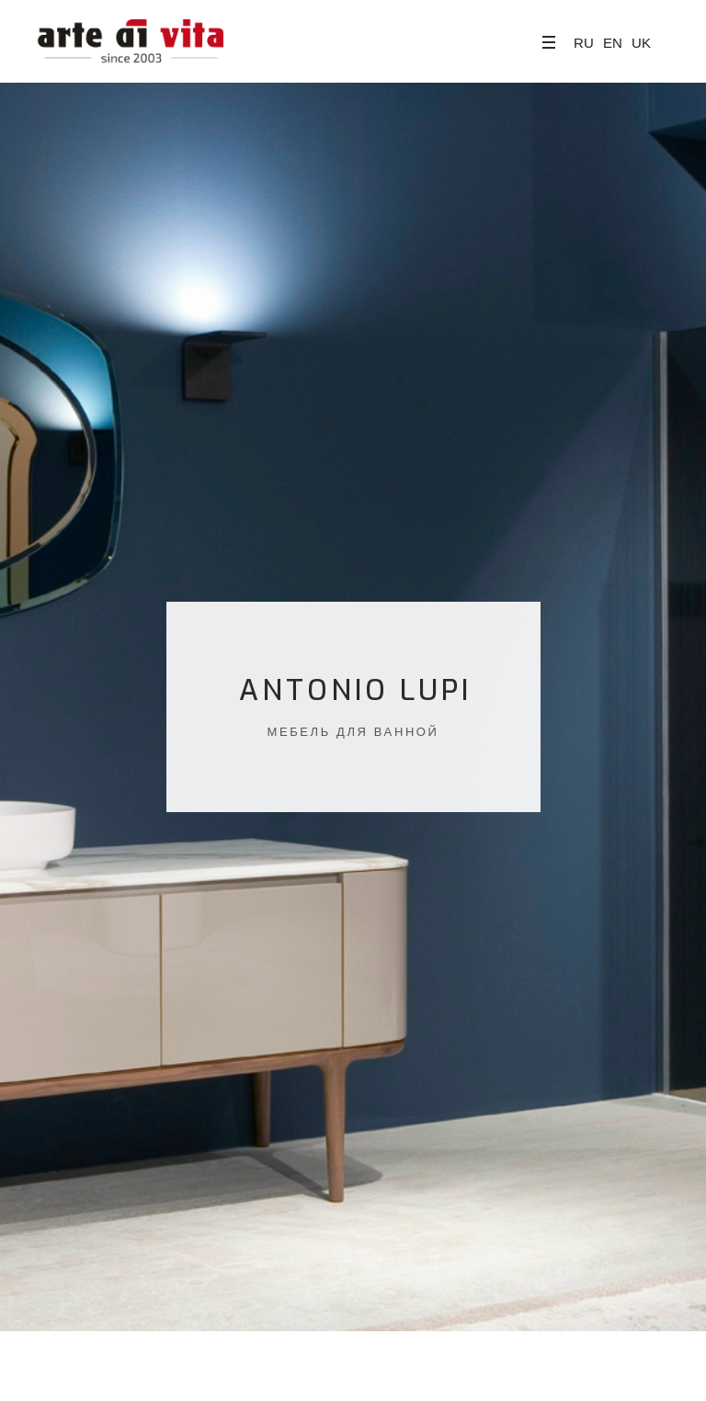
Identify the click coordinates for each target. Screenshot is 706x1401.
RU (584, 43)
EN (612, 43)
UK (641, 43)
